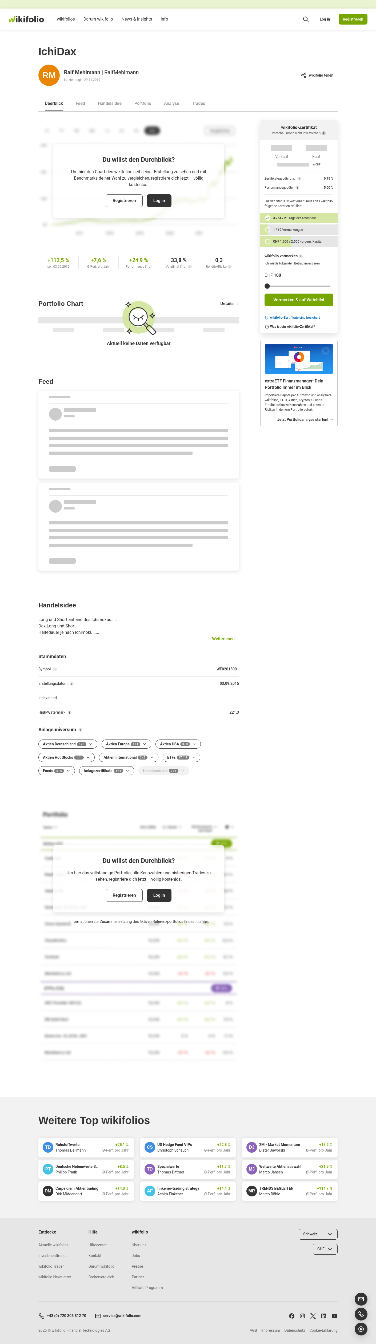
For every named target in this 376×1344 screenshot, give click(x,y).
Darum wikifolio (101, 1266)
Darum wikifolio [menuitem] (98, 23)
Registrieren (353, 19)
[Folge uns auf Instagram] (302, 1316)
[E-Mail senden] (361, 1299)
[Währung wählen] (325, 1249)
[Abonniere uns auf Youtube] (334, 1316)
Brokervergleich (101, 1277)
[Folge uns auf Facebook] (292, 1316)
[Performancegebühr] (297, 187)
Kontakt (95, 1256)
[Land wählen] (318, 1234)
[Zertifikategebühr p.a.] (299, 178)
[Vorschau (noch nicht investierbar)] (324, 133)
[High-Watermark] (69, 712)
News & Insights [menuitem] (137, 23)
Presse (137, 1266)
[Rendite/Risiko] (230, 266)
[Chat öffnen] (361, 1329)
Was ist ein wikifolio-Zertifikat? (290, 327)
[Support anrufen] (361, 1314)
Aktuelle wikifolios (53, 1245)
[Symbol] (55, 669)
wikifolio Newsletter (54, 1277)
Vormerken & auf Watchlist (298, 299)
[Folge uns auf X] (313, 1316)
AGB (253, 1330)
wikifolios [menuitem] (66, 23)
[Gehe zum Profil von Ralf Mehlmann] (49, 75)
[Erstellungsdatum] (72, 684)
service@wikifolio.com (118, 1316)
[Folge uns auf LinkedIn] (324, 1316)
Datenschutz (294, 1330)
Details (229, 303)
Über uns (139, 1245)
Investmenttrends (52, 1256)
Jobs (136, 1256)
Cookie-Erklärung (323, 1330)
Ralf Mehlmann (82, 72)
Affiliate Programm (147, 1288)
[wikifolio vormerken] (301, 256)
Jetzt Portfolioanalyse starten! (305, 419)
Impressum (270, 1330)
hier (205, 921)
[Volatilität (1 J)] (190, 266)
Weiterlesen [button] (223, 638)
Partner (138, 1277)
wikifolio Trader (51, 1266)
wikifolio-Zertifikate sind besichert (292, 317)
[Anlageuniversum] (80, 730)
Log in (325, 19)
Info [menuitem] (164, 23)
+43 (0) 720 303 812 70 (62, 1316)
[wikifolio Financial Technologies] (26, 19)
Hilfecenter (98, 1245)
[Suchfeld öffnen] (306, 19)
